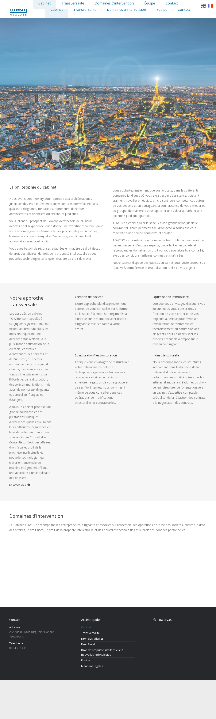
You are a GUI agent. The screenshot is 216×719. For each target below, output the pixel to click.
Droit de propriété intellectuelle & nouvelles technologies (102, 652)
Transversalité (90, 633)
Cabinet (86, 627)
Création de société (89, 297)
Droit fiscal (88, 644)
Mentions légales (92, 666)
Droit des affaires (92, 638)
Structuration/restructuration (96, 355)
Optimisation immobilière (171, 297)
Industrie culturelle (166, 355)
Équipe (85, 660)
